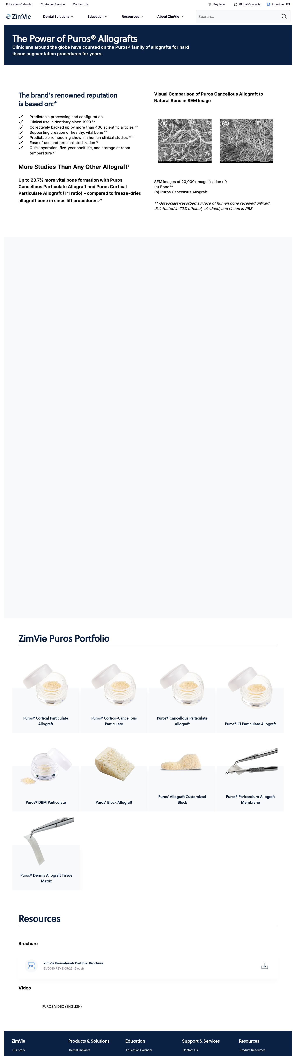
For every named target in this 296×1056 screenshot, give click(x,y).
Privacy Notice (22, 1028)
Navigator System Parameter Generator (259, 959)
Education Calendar (19, 4)
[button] (31, 845)
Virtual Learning (136, 947)
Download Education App (143, 938)
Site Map (193, 1028)
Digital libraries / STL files (257, 947)
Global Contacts (247, 4)
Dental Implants (79, 930)
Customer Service (53, 4)
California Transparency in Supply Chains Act (97, 1028)
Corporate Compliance (27, 956)
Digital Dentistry (80, 956)
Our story (18, 930)
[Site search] (285, 15)
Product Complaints (196, 956)
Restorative (76, 947)
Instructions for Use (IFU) (257, 938)
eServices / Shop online (198, 947)
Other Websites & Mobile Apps (158, 1028)
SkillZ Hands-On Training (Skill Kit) (146, 959)
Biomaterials (77, 938)
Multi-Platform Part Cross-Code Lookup (261, 974)
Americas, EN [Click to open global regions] (278, 4)
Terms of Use (49, 1028)
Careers (17, 947)
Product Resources (253, 930)
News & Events (22, 938)
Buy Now (216, 4)
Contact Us (80, 4)
